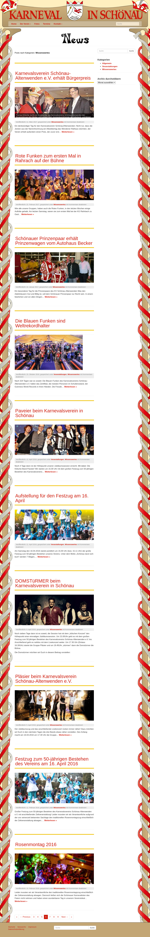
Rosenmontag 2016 (35, 844)
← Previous (25, 917)
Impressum (32, 927)
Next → (64, 917)
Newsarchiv (21, 927)
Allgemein (107, 63)
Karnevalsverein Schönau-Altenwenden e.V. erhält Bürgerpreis (53, 76)
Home (14, 24)
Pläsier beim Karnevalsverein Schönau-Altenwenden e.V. (45, 679)
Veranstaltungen (60, 374)
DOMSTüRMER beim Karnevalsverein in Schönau (44, 583)
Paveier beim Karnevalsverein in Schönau (49, 413)
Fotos (36, 24)
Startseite (11, 927)
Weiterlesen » (68, 132)
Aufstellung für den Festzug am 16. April (51, 498)
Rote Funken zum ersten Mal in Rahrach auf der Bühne (48, 158)
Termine (46, 24)
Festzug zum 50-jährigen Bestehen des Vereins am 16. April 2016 (51, 761)
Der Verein (25, 24)
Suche (131, 51)
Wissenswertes (57, 122)
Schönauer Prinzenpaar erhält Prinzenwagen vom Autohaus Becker (53, 241)
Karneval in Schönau (75, 11)
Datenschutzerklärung (16, 929)
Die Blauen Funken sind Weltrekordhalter (40, 323)
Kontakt (58, 24)
